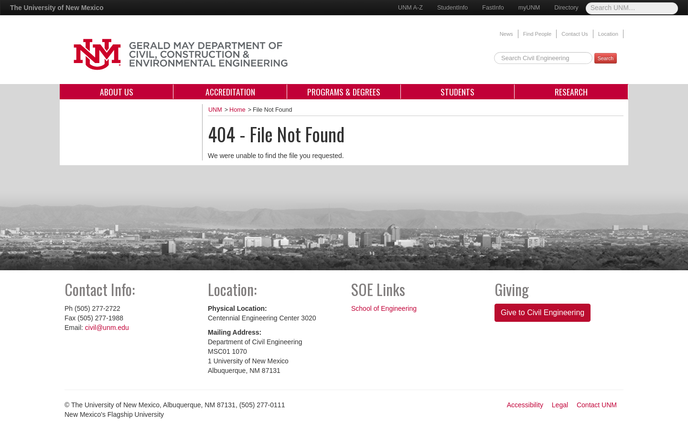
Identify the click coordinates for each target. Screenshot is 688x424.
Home (237, 109)
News (506, 34)
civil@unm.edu (107, 327)
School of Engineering (384, 308)
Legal (560, 405)
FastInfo (493, 7)
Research (571, 91)
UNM (215, 109)
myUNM (529, 7)
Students (457, 91)
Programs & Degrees (343, 91)
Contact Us (574, 34)
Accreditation (230, 91)
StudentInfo (452, 7)
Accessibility (525, 405)
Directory (566, 7)
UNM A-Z (410, 7)
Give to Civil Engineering (542, 312)
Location (608, 34)
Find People (537, 34)
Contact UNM (597, 405)
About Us (116, 91)
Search (605, 58)
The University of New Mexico (57, 7)
